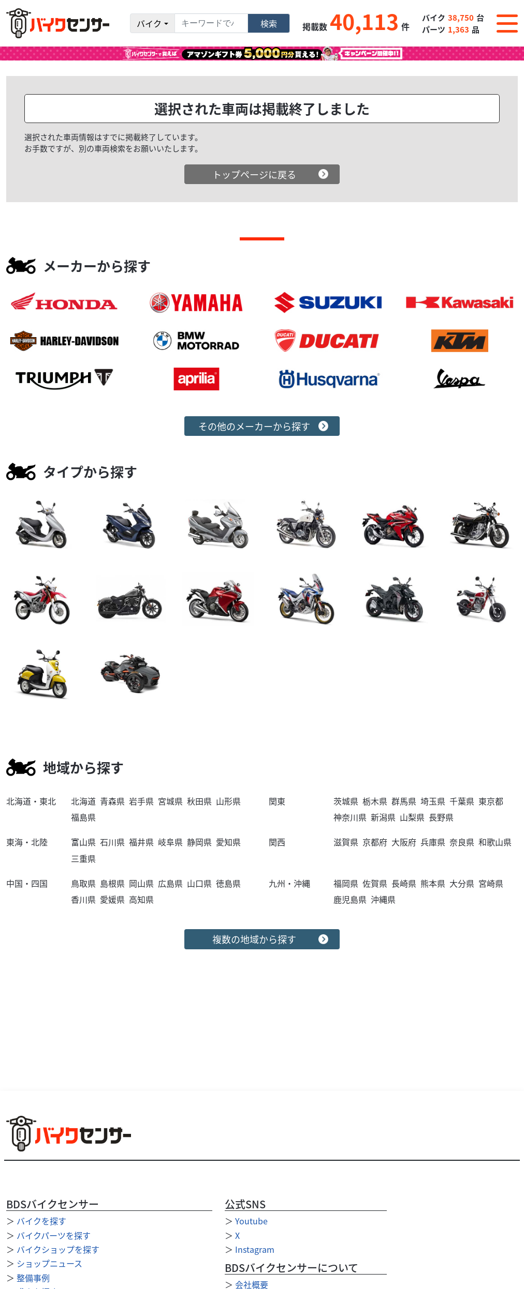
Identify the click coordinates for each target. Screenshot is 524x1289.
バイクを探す (41, 1221)
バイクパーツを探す (54, 1235)
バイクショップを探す (58, 1249)
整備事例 (33, 1277)
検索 (268, 23)
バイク (149, 23)
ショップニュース (49, 1263)
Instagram (254, 1249)
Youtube (251, 1221)
